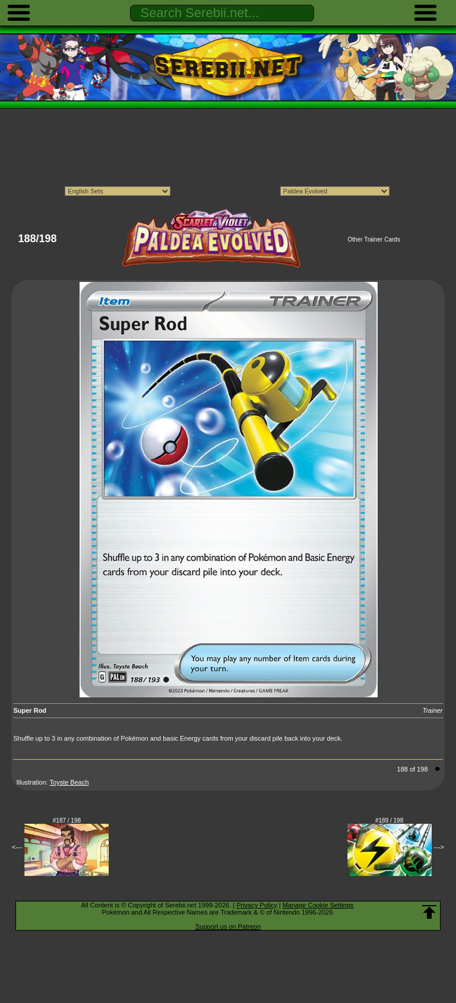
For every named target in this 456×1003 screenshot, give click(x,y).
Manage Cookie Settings (318, 905)
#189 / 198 (389, 820)
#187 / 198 (67, 820)
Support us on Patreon (228, 926)
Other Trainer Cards (374, 239)
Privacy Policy (256, 905)
